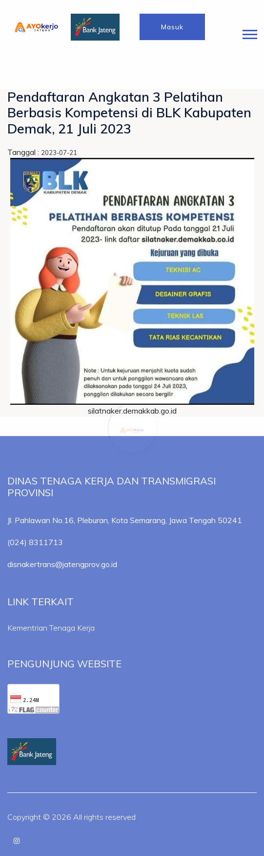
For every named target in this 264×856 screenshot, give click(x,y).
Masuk (172, 26)
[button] (249, 32)
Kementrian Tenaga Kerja (51, 628)
